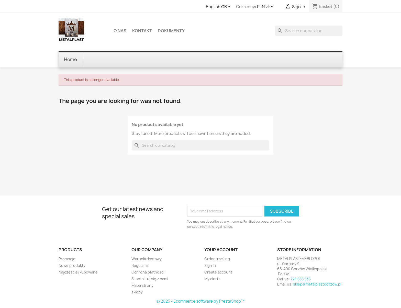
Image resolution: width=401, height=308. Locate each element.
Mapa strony (142, 285)
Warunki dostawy (146, 258)
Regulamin (140, 265)
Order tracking (217, 258)
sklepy (137, 292)
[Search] (308, 31)
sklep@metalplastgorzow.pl (317, 284)
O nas (120, 30)
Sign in (210, 265)
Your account (221, 250)
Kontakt (142, 30)
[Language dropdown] (219, 7)
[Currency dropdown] (266, 7)
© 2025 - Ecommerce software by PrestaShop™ (200, 301)
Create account (218, 272)
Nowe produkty (72, 265)
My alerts (212, 278)
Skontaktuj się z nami (149, 278)
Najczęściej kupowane (78, 272)
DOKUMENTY (171, 30)
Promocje (67, 258)
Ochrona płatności (147, 272)
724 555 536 (301, 279)
